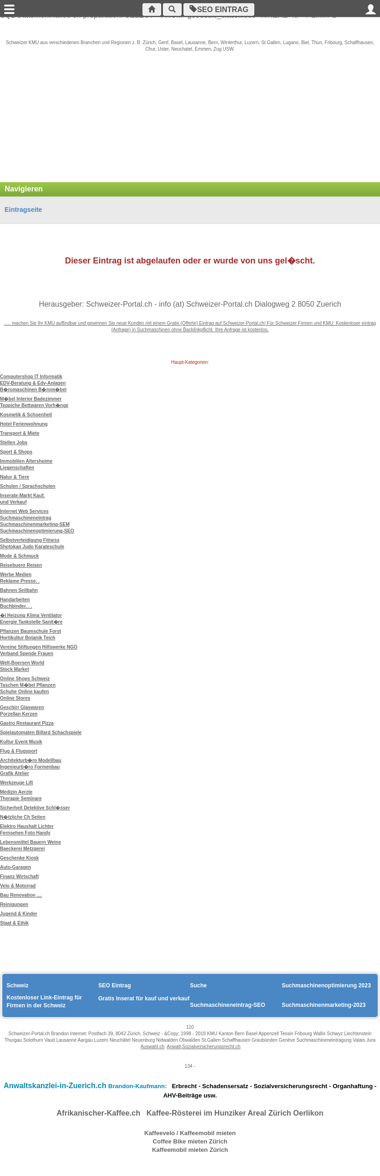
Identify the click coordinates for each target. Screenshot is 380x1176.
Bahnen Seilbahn (19, 590)
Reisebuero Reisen (21, 565)
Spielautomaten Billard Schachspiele (40, 732)
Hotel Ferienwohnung (24, 424)
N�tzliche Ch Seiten (22, 817)
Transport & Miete (19, 433)
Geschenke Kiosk (19, 858)
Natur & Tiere (14, 477)
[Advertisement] (190, 122)
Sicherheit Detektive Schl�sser (35, 807)
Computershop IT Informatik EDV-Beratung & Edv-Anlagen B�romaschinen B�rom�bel (33, 383)
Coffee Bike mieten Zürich (190, 1141)
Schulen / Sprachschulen (27, 486)
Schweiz (17, 985)
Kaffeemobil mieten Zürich (190, 1149)
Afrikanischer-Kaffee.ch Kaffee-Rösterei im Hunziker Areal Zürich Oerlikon (190, 1113)
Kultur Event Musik (21, 741)
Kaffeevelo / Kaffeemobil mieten (190, 1133)
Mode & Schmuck (19, 555)
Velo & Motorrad (18, 885)
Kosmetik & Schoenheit (26, 414)
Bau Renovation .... (21, 895)
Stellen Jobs (13, 442)
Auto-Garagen (15, 867)
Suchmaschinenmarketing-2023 (324, 1005)
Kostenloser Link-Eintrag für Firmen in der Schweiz (44, 1001)
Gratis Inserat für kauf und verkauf (144, 998)
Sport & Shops (16, 451)
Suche (198, 985)
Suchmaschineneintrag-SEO (227, 1005)
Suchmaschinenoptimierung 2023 (326, 985)
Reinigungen (14, 904)
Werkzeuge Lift (16, 782)
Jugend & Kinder (18, 913)
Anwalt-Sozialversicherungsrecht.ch (203, 1046)
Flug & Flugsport (18, 751)
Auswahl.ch (152, 1046)
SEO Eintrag (221, 9)
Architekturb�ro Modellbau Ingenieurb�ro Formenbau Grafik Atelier (30, 767)
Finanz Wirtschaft (19, 876)
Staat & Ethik (14, 923)
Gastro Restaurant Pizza (27, 723)
